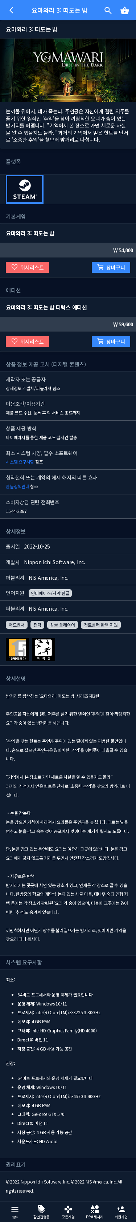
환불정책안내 (17, 486)
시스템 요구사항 (20, 461)
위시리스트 (27, 267)
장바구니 (111, 267)
